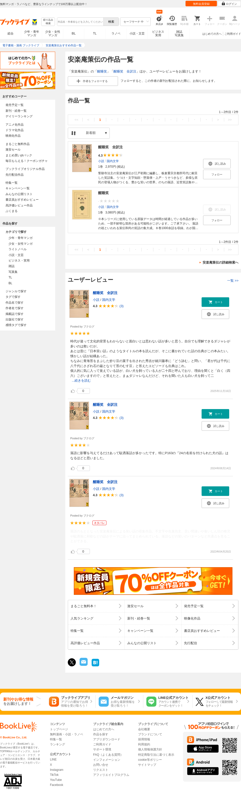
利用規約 (144, 744)
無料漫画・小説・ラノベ (66, 734)
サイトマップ (147, 765)
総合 (11, 33)
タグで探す (13, 297)
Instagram (56, 770)
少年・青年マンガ (31, 33)
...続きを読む (81, 380)
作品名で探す (15, 302)
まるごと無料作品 (18, 144)
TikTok (54, 775)
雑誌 (12, 266)
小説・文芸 (137, 33)
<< (76, 120)
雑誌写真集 (179, 33)
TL (94, 33)
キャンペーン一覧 (18, 188)
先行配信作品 (15, 174)
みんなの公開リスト (19, 194)
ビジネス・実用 (19, 260)
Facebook (56, 785)
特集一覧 (12, 183)
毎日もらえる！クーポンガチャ (27, 161)
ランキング (57, 744)
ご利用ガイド (232, 33)
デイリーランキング (19, 116)
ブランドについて (150, 734)
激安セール (13, 149)
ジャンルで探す (16, 291)
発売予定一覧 (15, 105)
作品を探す (100, 734)
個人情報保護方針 (150, 749)
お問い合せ (100, 765)
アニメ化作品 (15, 124)
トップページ (59, 729)
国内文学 (113, 161)
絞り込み (48, 21)
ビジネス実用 (158, 33)
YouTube (56, 780)
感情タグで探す (16, 325)
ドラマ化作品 (15, 130)
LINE (53, 759)
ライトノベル (18, 249)
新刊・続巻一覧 (16, 111)
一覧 (232, 280)
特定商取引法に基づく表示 (156, 754)
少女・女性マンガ (52, 33)
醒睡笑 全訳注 (124, 71)
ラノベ (115, 33)
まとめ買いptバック (19, 155)
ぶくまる (12, 211)
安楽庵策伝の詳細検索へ (220, 262)
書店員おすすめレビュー (22, 199)
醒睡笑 (102, 71)
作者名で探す (15, 308)
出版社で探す (15, 319)
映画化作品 (13, 135)
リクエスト (100, 770)
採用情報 (144, 739)
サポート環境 (102, 749)
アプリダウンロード (106, 739)
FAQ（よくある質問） (108, 754)
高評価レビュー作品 (19, 205)
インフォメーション (106, 760)
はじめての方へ (212, 33)
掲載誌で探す (15, 314)
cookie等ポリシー (150, 760)
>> (230, 120)
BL (74, 33)
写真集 (13, 272)
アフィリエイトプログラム (111, 775)
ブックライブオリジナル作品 (25, 169)
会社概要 (144, 729)
